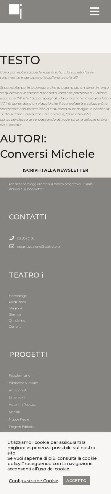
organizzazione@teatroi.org (38, 246)
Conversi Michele (47, 153)
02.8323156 (25, 238)
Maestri (14, 412)
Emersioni (17, 397)
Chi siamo (17, 321)
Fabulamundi (20, 375)
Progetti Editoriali (22, 427)
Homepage (18, 296)
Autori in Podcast (22, 405)
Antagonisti (18, 390)
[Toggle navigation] (94, 11)
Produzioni (17, 302)
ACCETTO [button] (76, 480)
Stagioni (15, 308)
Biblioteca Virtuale (23, 383)
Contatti (15, 326)
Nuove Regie (19, 419)
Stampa (15, 314)
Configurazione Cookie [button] (33, 480)
